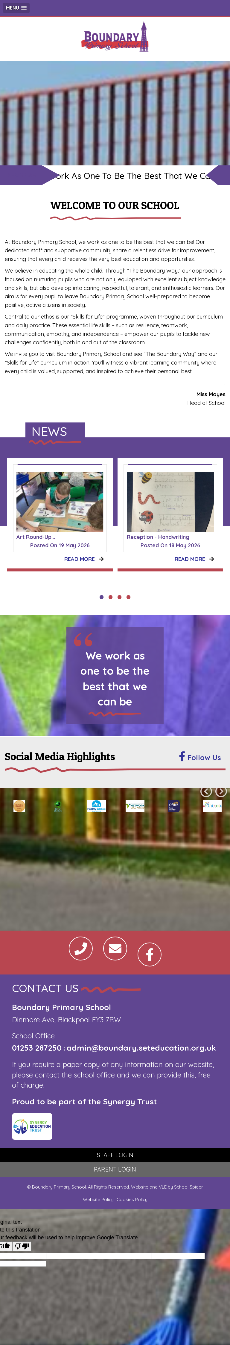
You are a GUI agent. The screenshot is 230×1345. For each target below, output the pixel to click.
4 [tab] (129, 597)
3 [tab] (120, 597)
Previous (206, 791)
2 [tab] (111, 597)
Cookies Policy (132, 1199)
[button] (16, 8)
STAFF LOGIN (115, 1155)
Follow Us (200, 756)
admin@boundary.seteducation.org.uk (141, 1048)
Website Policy (98, 1199)
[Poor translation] (21, 1246)
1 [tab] (102, 597)
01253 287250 (37, 1048)
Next (221, 791)
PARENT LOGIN (115, 1169)
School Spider (188, 1187)
